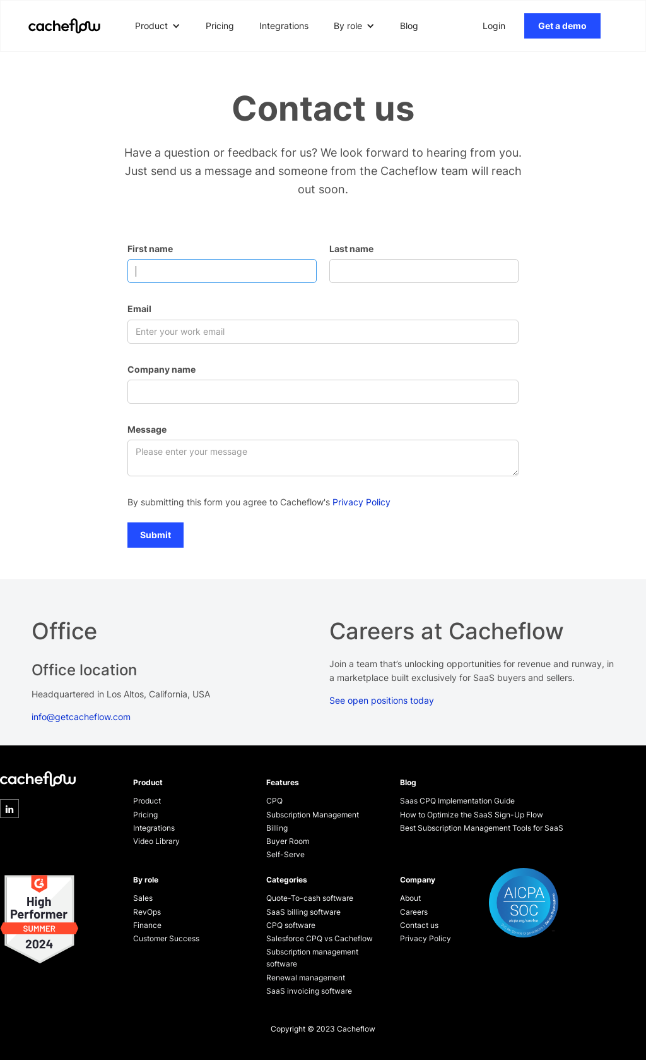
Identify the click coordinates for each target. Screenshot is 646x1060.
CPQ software (290, 925)
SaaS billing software (303, 912)
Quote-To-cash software (309, 898)
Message (147, 429)
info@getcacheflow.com (81, 716)
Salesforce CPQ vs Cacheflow (319, 938)
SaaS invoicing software (309, 991)
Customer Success (166, 938)
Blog (409, 25)
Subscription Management (312, 814)
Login (494, 25)
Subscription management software (312, 957)
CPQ (274, 800)
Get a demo (562, 25)
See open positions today (381, 700)
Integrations (283, 25)
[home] (64, 26)
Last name (351, 248)
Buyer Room (287, 841)
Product (147, 800)
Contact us (419, 925)
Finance (147, 925)
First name (150, 248)
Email (139, 308)
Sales (143, 898)
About (410, 898)
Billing (277, 828)
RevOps (147, 912)
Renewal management (305, 977)
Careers (414, 912)
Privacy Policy (361, 502)
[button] (157, 25)
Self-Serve (285, 854)
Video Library (156, 841)
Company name (161, 369)
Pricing (220, 25)
